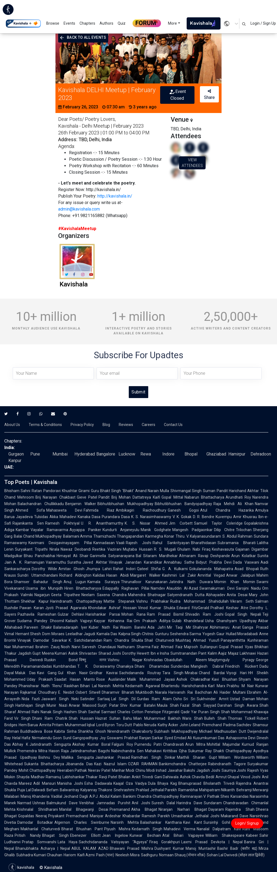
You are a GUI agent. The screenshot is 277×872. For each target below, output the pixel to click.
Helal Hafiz (21, 738)
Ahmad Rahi (28, 712)
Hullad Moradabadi (242, 634)
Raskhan (71, 686)
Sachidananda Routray (140, 673)
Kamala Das (107, 634)
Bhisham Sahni (17, 491)
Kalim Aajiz (217, 653)
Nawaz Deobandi (76, 549)
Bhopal (190, 454)
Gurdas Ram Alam (154, 699)
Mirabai (191, 673)
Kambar (22, 530)
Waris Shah (192, 718)
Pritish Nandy (28, 835)
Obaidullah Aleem (185, 660)
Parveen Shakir (38, 627)
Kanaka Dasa (89, 517)
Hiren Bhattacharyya (82, 588)
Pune (35, 454)
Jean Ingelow (115, 835)
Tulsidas (41, 517)
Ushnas (38, 803)
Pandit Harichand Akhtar (238, 491)
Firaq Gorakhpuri (164, 842)
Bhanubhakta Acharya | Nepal (42, 848)
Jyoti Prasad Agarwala (66, 608)
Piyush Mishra (117, 829)
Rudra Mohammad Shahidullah (199, 601)
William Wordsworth (236, 757)
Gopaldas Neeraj (32, 816)
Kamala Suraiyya (103, 582)
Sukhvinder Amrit (212, 699)
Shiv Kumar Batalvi (138, 705)
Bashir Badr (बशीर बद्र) (237, 848)
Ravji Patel (108, 777)
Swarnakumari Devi (217, 588)
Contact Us (173, 424)
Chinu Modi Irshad (151, 770)
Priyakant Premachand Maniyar (76, 816)
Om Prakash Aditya (152, 621)
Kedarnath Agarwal (142, 686)
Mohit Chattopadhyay (37, 770)
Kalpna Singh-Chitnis (136, 634)
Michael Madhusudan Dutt (222, 731)
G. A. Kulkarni (175, 569)
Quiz (122, 23)
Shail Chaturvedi (159, 640)
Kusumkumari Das (209, 738)
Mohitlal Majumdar (223, 744)
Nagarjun (42, 595)
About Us (12, 424)
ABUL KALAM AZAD (89, 848)
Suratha (74, 562)
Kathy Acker (168, 725)
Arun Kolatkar (243, 556)
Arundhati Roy (238, 497)
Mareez (25, 783)
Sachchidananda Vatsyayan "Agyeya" (113, 842)
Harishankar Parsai (102, 614)
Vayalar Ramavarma (49, 530)
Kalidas (99, 575)
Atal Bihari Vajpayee (183, 835)
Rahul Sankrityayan (171, 543)
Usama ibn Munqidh (44, 588)
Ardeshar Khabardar (122, 816)
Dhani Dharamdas (152, 666)
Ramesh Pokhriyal (62, 523)
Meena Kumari (54, 653)
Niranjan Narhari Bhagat (183, 809)
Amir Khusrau (245, 517)
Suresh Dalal (163, 803)
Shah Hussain (81, 718)
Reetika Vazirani (106, 549)
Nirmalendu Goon (47, 738)
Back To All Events (83, 38)
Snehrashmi (124, 790)
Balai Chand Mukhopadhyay (38, 536)
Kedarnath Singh (147, 829)
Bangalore (105, 454)
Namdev (158, 588)
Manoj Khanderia (35, 796)
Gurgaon (16, 454)
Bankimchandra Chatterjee (182, 764)
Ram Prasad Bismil (165, 614)
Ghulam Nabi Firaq (193, 549)
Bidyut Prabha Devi (214, 562)
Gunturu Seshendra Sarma (178, 634)
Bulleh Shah (215, 718)
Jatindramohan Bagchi (90, 751)
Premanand (120, 809)
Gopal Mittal (172, 497)
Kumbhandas (64, 666)
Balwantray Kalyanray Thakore (86, 790)
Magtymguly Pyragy (231, 660)
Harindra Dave (189, 803)
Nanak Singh (51, 712)
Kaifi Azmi (86, 855)
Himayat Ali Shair (72, 556)
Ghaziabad (216, 454)
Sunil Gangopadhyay (80, 738)
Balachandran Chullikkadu (41, 504)
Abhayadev (215, 595)
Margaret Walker (145, 575)
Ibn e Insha (160, 653)
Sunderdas (180, 666)
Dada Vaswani (246, 562)
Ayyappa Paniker (85, 530)
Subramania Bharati (236, 543)
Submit (138, 392)
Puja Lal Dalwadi (31, 790)
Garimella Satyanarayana (112, 556)
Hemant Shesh (28, 634)
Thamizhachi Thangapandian (118, 536)
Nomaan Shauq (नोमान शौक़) (182, 855)
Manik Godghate (156, 530)
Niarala (161, 692)
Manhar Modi (123, 770)
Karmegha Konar (159, 536)
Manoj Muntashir (201, 848)
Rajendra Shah (240, 809)
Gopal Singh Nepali (243, 614)
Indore (168, 454)
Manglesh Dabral (207, 666)
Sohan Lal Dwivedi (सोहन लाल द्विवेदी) (236, 855)
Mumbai (60, 454)
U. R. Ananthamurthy (102, 523)
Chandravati (173, 744)
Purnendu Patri (148, 744)
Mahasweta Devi (64, 510)
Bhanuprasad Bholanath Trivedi (206, 783)
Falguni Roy (122, 744)
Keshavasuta (223, 549)
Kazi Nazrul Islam (110, 764)
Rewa (145, 454)
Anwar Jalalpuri (240, 575)
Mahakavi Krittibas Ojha (166, 751)
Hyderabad (84, 454)
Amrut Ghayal (227, 777)
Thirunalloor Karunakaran (144, 582)
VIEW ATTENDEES (192, 163)
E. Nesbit (66, 692)
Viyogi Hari (236, 673)
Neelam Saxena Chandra (104, 595)
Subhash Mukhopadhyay (176, 731)
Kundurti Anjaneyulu (121, 530)
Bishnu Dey (49, 757)
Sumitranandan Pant (188, 653)
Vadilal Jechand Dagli (69, 796)
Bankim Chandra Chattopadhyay (151, 796)
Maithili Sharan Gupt (197, 757)
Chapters (87, 23)
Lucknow (126, 454)
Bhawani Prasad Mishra (131, 848)
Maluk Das (25, 673)
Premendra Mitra (32, 751)
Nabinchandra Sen (127, 751)
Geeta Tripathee (65, 595)
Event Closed (177, 95)
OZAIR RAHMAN (142, 764)
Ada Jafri (156, 627)
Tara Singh (173, 673)
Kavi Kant (192, 822)
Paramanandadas (36, 666)
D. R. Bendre (203, 517)
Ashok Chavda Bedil (197, 777)
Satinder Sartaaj (95, 699)
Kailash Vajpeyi (79, 621)
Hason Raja (59, 751)
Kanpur (14, 460)
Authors (106, 23)
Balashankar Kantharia (161, 822)
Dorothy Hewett (135, 653)
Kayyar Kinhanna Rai (113, 621)
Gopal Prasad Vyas (236, 647)
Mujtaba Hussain (138, 549)
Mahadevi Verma (179, 829)
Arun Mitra (195, 744)
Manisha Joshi (70, 783)
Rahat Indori (124, 569)
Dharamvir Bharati (118, 692)
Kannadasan (104, 543)
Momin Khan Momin (234, 582)
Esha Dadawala (98, 783)
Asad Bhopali (247, 569)
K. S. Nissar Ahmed (146, 523)
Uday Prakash (40, 679)
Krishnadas (153, 660)
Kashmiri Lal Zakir (179, 575)
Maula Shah (168, 705)
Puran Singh (209, 712)
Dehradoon (260, 454)
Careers (148, 424)
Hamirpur (236, 454)
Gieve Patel (87, 497)
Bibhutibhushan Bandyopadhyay (183, 504)
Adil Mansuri (44, 783)
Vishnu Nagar (125, 660)
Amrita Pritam (51, 725)
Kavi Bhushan (224, 679)
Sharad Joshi (109, 653)
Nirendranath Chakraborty (130, 731)
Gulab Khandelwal (188, 621)
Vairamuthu (56, 562)
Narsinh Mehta (125, 822)
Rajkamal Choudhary (38, 692)
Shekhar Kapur (35, 601)
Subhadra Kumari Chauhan (39, 855)
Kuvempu (224, 517)
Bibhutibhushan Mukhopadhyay (125, 504)
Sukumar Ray (200, 751)
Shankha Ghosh (92, 731)
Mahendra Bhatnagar (147, 595)
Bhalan (124, 777)
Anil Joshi (141, 803)
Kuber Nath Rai (103, 627)
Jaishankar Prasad (112, 757)
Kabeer (252, 835)
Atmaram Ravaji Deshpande (204, 556)
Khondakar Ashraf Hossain (112, 608)
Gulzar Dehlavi (71, 614)
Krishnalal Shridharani (37, 809)
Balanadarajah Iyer (70, 627)
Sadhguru (149, 855)
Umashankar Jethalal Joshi (195, 816)
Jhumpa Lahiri (99, 569)
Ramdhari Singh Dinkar (153, 757)
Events (69, 23)
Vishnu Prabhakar (152, 601)
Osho (177, 699)
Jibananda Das (79, 764)
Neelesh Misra (128, 855)
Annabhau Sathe (179, 562)
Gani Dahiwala (166, 777)
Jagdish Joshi (208, 770)
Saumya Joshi (234, 770)
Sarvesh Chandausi (99, 647)
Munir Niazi (57, 705)
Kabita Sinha (65, 731)
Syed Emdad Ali (178, 738)
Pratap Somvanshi (39, 842)
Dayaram (216, 809)
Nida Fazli (31, 699)
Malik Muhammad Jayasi (151, 679)
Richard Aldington (75, 575)
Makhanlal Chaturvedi (40, 829)
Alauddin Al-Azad (182, 588)
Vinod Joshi (250, 777)
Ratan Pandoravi (46, 491)
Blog (106, 424)
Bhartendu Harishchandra (184, 686)
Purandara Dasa (116, 517)
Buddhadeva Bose (36, 731)
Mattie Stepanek (119, 601)
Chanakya (124, 666)
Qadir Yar (189, 712)
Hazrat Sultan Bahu (113, 718)
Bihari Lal (88, 686)
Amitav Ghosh (71, 569)
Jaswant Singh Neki (60, 699)
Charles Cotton (130, 712)
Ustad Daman (242, 699)
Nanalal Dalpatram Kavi (219, 829)
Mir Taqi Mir (179, 627)
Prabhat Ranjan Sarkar (143, 738)
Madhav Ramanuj (46, 777)
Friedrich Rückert (241, 666)
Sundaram (213, 803)
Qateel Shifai (149, 569)
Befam (52, 790)
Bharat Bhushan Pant (82, 829)
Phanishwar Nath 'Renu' (40, 686)
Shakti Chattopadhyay (232, 751)
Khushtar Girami (76, 491)
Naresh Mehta (111, 686)
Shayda (23, 777)
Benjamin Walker (80, 504)
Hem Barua (28, 725)
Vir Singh (22, 718)
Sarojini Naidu (248, 588)
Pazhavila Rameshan (37, 614)
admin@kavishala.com (79, 209)
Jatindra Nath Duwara (191, 582)
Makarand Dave (234, 816)
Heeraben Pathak (72, 770)
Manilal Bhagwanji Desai (83, 809)
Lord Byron (105, 725)
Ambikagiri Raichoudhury (141, 510)
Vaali (120, 543)
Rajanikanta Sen (28, 523)
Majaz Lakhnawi (242, 653)
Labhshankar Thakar (80, 777)
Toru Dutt (124, 725)
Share (209, 94)
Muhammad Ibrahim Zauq (36, 647)
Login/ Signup (247, 823)
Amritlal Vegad (211, 575)
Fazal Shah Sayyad (198, 705)
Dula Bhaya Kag (162, 783)
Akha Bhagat (144, 809)
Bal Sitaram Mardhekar (157, 556)
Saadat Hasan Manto (74, 679)
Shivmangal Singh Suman (192, 491)
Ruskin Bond (61, 660)
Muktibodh (145, 692)
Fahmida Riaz (99, 510)
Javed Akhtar (95, 562)
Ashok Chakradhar (193, 679)
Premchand (212, 725)
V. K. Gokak (182, 517)
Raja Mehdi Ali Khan (233, 504)
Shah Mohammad (236, 712)
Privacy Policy (82, 424)
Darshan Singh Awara (237, 705)
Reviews (126, 424)
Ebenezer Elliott (85, 835)
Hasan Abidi (117, 575)
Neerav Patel (99, 770)
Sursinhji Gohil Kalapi (224, 822)
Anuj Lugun (75, 582)
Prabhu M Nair (240, 686)
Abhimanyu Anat (225, 627)
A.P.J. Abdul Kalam (105, 796)
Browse (52, 23)
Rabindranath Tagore (227, 764)
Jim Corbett (181, 523)
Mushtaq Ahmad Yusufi (197, 640)
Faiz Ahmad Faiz (167, 647)
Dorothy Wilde (44, 569)
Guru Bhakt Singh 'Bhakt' (112, 491)
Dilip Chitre (224, 530)
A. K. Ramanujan (28, 562)
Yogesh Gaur (213, 634)
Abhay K (20, 744)
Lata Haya (67, 842)
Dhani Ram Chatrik (49, 718)
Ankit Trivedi (142, 777)
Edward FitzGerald (193, 608)
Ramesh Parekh (156, 816)
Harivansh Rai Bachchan (190, 692)
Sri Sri (189, 699)
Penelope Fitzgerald (162, 712)
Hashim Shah (75, 712)
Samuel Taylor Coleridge (218, 523)
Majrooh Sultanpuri (200, 647)
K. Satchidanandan (85, 640)
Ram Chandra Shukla (123, 640)
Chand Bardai (212, 673)
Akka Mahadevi (63, 517)
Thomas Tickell (241, 718)
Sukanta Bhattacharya (44, 764)
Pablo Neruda (144, 725)
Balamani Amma (77, 536)
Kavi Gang (47, 673)
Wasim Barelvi (133, 627)
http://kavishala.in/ (114, 196)
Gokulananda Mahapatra (211, 569)
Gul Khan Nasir (73, 673)
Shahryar (200, 627)
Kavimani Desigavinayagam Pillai (60, 543)
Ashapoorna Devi (240, 738)
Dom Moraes (53, 634)
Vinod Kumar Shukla (156, 608)
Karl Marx (217, 686)
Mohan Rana (133, 614)
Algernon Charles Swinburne (81, 822)
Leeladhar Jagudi (80, 634)
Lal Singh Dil (123, 699)
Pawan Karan (31, 608)
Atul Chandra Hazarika (227, 510)
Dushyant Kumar (169, 848)
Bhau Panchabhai (39, 556)
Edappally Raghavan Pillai (126, 588)
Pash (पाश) (105, 855)
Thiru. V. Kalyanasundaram (198, 536)
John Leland (190, 725)
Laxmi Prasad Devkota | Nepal (211, 842)
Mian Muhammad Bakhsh (157, 718)
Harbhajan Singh (30, 705)
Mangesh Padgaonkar (192, 530)
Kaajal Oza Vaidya (130, 783)
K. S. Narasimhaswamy (151, 517)
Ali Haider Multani (229, 692)
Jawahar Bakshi (181, 770)
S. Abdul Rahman (237, 536)
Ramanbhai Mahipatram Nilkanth (206, 790)
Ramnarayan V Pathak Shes (204, 796)
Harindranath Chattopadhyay (76, 601)
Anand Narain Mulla (152, 491)
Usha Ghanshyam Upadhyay (231, 621)
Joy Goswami (111, 738)
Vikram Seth (242, 601)
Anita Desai (237, 595)
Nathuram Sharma (133, 647)
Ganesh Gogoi (183, 510)
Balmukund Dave (62, 803)
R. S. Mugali (165, 549)
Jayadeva (24, 517)
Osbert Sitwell (88, 692)
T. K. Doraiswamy (96, 666)
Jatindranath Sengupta (50, 744)
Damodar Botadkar (35, 822)
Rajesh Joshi (138, 543)
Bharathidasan (203, 543)
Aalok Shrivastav (82, 653)
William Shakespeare (225, 835)
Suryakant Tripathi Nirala (37, 549)
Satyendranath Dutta (186, 595)
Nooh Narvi (70, 647)
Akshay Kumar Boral (91, 744)
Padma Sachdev (237, 725)
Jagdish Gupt (29, 653)
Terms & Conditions (45, 424)
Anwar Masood (82, 705)
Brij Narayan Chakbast (55, 497)
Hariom (70, 855)
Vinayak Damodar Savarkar (42, 640)
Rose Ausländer (111, 679)
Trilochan (244, 530)
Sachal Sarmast (102, 712)
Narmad (24, 803)
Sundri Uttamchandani (37, 575)
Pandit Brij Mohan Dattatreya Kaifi (129, 497)
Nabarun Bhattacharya (204, 497)
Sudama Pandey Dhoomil (40, 621)
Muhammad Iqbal (80, 725)
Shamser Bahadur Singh (38, 582)
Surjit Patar (108, 705)
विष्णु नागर (92, 660)
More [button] (172, 23)
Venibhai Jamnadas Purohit (104, 803)
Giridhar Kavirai (103, 673)
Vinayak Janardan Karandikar (135, 562)
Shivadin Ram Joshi (204, 614)
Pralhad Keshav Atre (229, 608)
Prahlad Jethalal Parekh (156, 790)
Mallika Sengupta (77, 757)
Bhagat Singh (55, 835)
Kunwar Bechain (145, 835)
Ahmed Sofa (30, 510)
